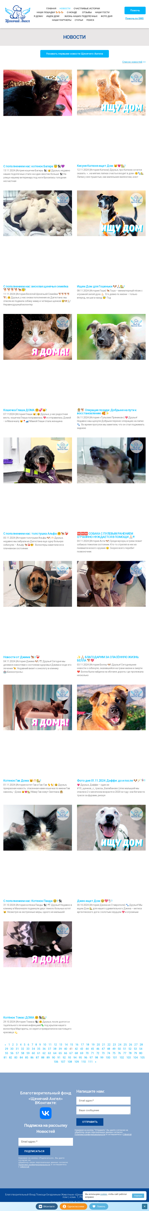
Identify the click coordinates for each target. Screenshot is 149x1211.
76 (119, 1053)
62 (44, 1053)
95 (80, 1057)
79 (135, 1053)
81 (5, 1057)
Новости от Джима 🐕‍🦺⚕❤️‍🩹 (21, 657)
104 (135, 1057)
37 (49, 1048)
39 (60, 1048)
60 (33, 1053)
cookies (103, 1194)
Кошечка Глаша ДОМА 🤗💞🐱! (25, 410)
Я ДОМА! (38, 16)
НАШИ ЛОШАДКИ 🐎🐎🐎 (50, 12)
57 (17, 1053)
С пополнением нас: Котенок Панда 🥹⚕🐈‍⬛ (32, 901)
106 (56, 1061)
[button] (135, 10)
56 (11, 1053)
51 (124, 1048)
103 (128, 1057)
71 (92, 1053)
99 (101, 1057)
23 (114, 1044)
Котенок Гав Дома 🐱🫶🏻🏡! (22, 780)
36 (44, 1048)
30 (11, 1048)
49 (113, 1048)
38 (54, 1048)
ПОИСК (90, 20)
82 (10, 1057)
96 (85, 1057)
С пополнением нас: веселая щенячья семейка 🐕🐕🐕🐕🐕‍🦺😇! (35, 288)
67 (70, 1053)
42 (76, 1048)
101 (115, 1057)
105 (142, 1057)
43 (81, 1048)
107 (63, 1061)
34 (33, 1048)
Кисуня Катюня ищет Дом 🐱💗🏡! (101, 165)
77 (124, 1053)
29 (6, 1048)
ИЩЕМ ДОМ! (52, 16)
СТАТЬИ (79, 20)
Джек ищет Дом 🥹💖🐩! (94, 901)
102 (121, 1057)
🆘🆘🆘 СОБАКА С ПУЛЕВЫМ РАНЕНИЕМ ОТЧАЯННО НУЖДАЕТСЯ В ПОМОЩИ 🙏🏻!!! (105, 535)
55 (6, 1053)
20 (98, 1044)
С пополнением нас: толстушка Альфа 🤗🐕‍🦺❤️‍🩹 (35, 533)
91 (58, 1057)
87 (37, 1057)
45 (92, 1048)
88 (42, 1057)
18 (87, 1044)
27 (135, 1044)
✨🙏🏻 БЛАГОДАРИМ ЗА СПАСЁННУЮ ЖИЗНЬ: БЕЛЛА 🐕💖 (108, 658)
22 (109, 1044)
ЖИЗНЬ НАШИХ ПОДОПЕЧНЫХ (80, 16)
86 (32, 1057)
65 (60, 1053)
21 (103, 1044)
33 (28, 1048)
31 (17, 1048)
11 (50, 1044)
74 (108, 1053)
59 (28, 1053)
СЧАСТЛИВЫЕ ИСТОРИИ (87, 8)
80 (140, 1053)
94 (75, 1057)
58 (22, 1053)
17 (82, 1044)
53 (135, 1048)
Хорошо (138, 1195)
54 (140, 1048)
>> (144, 61)
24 (119, 1044)
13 (60, 1044)
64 (54, 1053)
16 (76, 1044)
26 (130, 1044)
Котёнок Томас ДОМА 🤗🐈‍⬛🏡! (24, 1017)
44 (87, 1048)
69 (81, 1053)
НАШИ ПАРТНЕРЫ (61, 20)
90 (53, 1057)
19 (92, 1044)
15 (71, 1044)
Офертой (24, 1167)
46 (97, 1048)
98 (96, 1057)
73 (103, 1053)
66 (65, 1053)
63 (49, 1053)
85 (26, 1057)
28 (141, 1044)
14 (66, 1044)
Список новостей (132, 61)
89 (48, 1057)
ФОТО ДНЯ (106, 16)
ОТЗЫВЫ (87, 12)
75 (113, 1053)
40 (65, 1048)
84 (21, 1057)
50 (119, 1048)
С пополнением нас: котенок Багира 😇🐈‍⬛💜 (34, 166)
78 (130, 1053)
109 (76, 1061)
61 (38, 1053)
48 (108, 1048)
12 (55, 1044)
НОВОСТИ (65, 8)
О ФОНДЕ (72, 12)
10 (44, 1044)
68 (76, 1053)
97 (91, 1057)
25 (125, 1044)
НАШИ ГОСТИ (102, 12)
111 (90, 1061)
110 (83, 1061)
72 (97, 1053)
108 (69, 1061)
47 (103, 1048)
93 (69, 1057)
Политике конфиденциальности (34, 1165)
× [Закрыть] (145, 1206)
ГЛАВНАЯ (51, 8)
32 (22, 1048)
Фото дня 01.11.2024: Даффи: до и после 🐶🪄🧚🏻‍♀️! (111, 780)
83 (15, 1057)
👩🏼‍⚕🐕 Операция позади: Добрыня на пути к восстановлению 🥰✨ (107, 411)
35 (38, 1048)
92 (64, 1057)
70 (87, 1053)
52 (130, 1048)
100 (108, 1057)
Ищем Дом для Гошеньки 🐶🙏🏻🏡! (101, 286)
